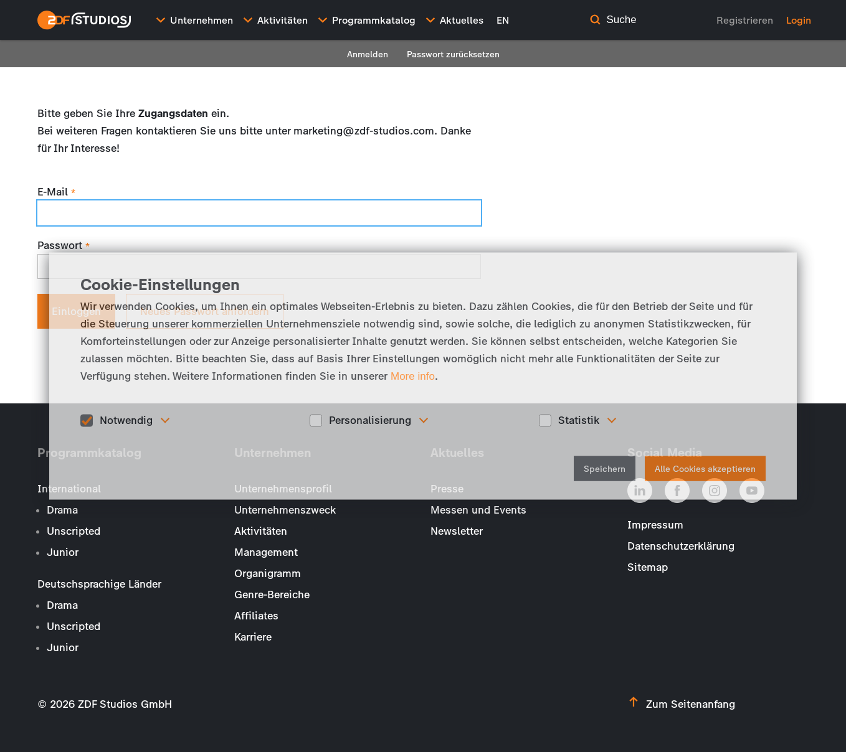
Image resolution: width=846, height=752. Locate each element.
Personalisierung (370, 420)
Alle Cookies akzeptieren (705, 468)
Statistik (578, 420)
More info (413, 376)
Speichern (604, 468)
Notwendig (126, 420)
